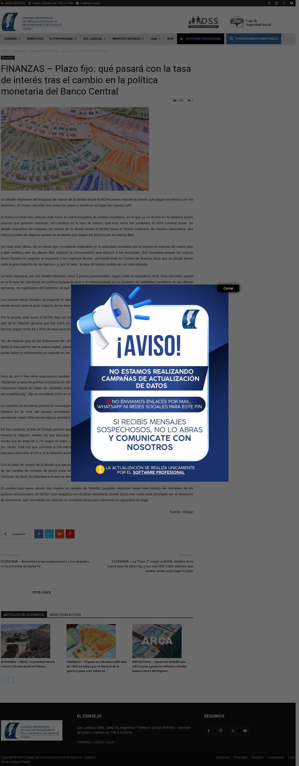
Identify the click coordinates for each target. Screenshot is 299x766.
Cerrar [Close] (228, 288)
